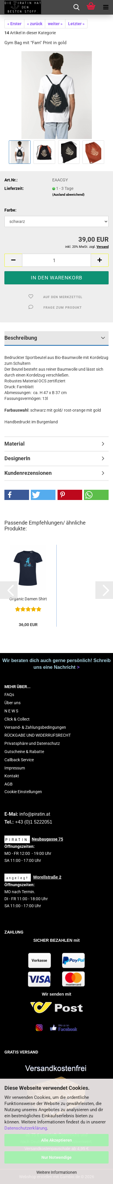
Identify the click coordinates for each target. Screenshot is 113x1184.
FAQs (9, 694)
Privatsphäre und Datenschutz (32, 743)
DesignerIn (17, 458)
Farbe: (10, 210)
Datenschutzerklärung (25, 1128)
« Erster (14, 23)
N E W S (11, 711)
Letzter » (76, 23)
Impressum (14, 768)
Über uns (12, 702)
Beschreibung (20, 338)
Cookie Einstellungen (23, 791)
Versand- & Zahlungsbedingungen (35, 727)
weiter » (55, 23)
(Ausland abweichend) (68, 195)
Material (14, 444)
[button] (13, 260)
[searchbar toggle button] (76, 7)
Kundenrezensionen (28, 473)
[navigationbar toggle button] (105, 7)
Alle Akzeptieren (56, 1140)
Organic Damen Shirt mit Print (28, 599)
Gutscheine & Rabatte (24, 751)
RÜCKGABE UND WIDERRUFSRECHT (37, 735)
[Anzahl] (56, 260)
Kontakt (11, 776)
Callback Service (19, 759)
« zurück (34, 23)
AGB (8, 784)
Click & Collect (17, 719)
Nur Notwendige (56, 1157)
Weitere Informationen (56, 1172)
